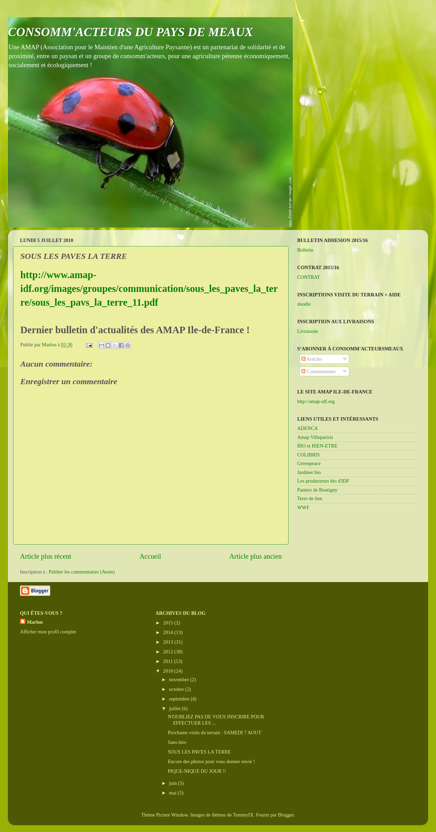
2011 (168, 661)
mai (173, 793)
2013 (168, 642)
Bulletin (305, 250)
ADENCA (307, 428)
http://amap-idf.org (316, 401)
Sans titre (177, 742)
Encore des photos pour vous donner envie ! (211, 761)
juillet (175, 708)
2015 (168, 622)
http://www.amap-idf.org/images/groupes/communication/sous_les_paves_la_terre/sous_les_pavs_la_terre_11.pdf (149, 289)
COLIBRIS (308, 454)
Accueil (150, 556)
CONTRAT (308, 277)
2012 (168, 651)
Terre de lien (309, 498)
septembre (180, 699)
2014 (168, 632)
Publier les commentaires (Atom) (82, 572)
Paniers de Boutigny (317, 490)
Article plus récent (45, 556)
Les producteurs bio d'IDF (323, 481)
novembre (179, 679)
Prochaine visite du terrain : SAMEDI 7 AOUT (214, 732)
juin (173, 783)
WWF (303, 507)
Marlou (35, 622)
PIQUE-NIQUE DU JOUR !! (197, 771)
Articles (311, 359)
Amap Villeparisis (315, 437)
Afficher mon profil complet (48, 631)
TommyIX (243, 815)
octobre (177, 689)
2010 (168, 671)
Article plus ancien (255, 556)
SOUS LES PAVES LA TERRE (199, 752)
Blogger (286, 815)
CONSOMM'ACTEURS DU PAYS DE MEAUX (130, 32)
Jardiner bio (309, 472)
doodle (304, 304)
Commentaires (318, 371)
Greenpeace (309, 463)
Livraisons (307, 331)
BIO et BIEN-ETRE (317, 446)
